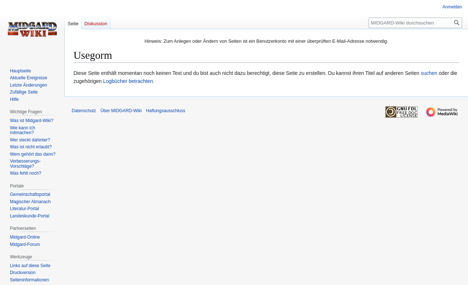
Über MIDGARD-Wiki (121, 110)
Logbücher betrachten (128, 81)
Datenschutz (84, 110)
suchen (429, 73)
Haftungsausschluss (165, 110)
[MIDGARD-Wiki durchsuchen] (415, 23)
